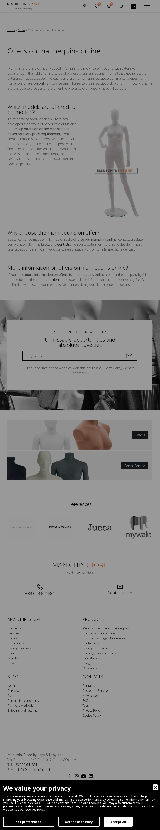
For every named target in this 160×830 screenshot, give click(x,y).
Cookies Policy (35, 809)
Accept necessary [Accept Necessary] (79, 822)
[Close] (155, 787)
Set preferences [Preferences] (28, 822)
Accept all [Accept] (118, 822)
